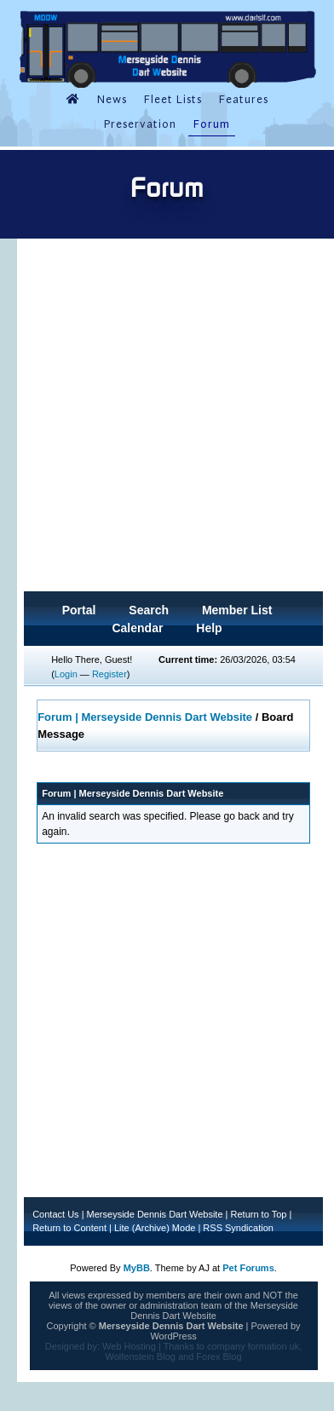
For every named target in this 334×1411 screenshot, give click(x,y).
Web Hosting (129, 1346)
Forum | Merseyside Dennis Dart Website (144, 717)
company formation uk (253, 1346)
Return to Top (259, 1214)
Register (109, 674)
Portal (79, 610)
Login (66, 674)
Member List (237, 610)
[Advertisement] (163, 420)
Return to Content (69, 1228)
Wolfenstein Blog (141, 1356)
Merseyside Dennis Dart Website (155, 1214)
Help (209, 628)
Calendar (137, 628)
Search (149, 610)
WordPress (173, 1336)
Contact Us (55, 1214)
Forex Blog (218, 1356)
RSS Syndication (238, 1228)
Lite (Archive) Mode (154, 1228)
